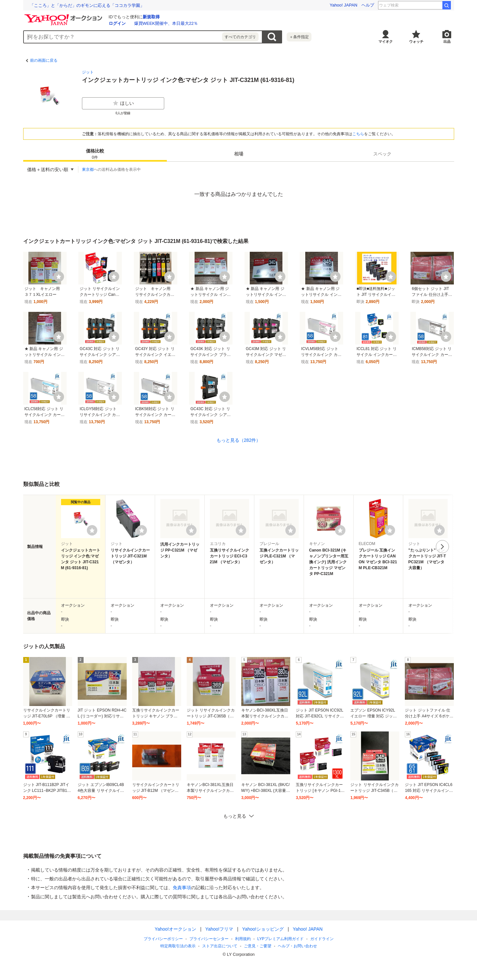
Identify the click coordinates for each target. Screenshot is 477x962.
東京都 (88, 169)
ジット (88, 72)
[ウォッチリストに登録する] (92, 530)
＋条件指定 (299, 37)
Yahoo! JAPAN (344, 5)
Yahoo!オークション (175, 929)
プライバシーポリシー (163, 939)
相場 (238, 153)
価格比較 (95, 154)
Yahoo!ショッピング (262, 929)
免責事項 (182, 887)
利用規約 (243, 939)
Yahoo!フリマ (219, 929)
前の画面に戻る (43, 60)
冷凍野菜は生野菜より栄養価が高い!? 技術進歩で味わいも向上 (91, 5)
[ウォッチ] (59, 276)
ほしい (123, 103)
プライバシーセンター (209, 939)
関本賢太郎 (428, 5)
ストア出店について (219, 946)
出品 (447, 41)
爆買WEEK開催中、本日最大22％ (166, 23)
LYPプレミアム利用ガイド (280, 939)
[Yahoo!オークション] (64, 16)
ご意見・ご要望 (257, 946)
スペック (382, 153)
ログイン (117, 23)
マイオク (385, 41)
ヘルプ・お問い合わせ (297, 946)
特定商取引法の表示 (178, 946)
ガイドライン (321, 939)
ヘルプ (367, 5)
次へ (442, 546)
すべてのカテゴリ (240, 37)
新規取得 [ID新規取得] (151, 16)
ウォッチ (416, 41)
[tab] (95, 153)
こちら (358, 134)
